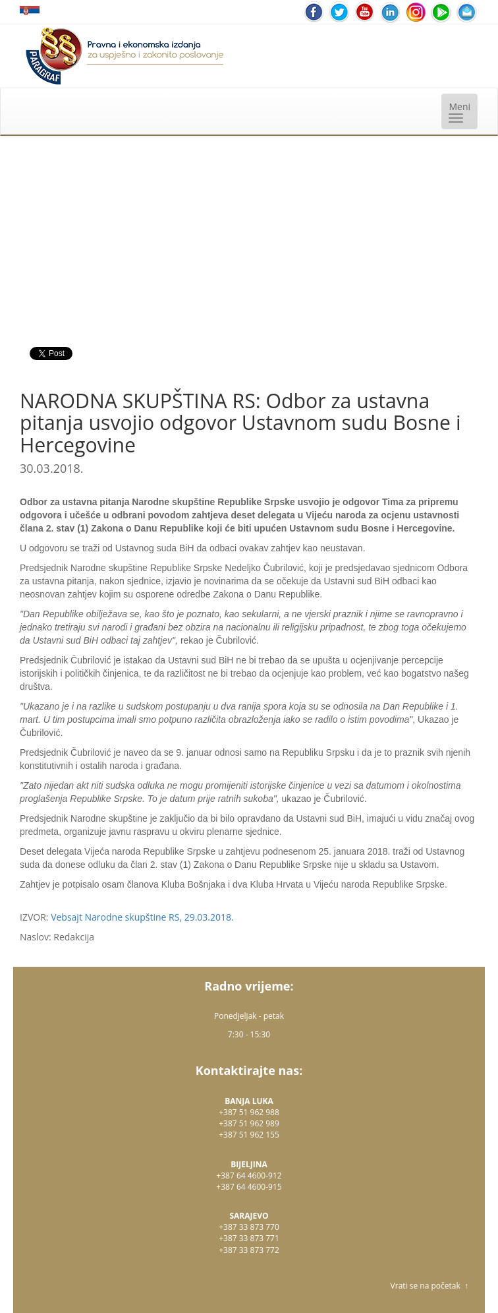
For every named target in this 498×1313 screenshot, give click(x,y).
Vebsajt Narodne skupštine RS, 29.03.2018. (142, 917)
